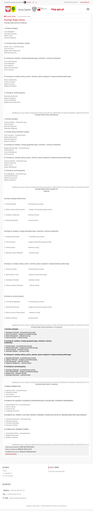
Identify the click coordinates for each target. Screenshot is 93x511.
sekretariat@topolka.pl (17, 498)
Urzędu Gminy (10, 16)
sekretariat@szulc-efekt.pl (49, 506)
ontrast (27, 2)
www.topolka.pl (84, 2)
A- (36, 2)
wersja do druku (10, 454)
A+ (33, 2)
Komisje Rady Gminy (14, 20)
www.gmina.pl (62, 506)
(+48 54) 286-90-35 (17, 490)
